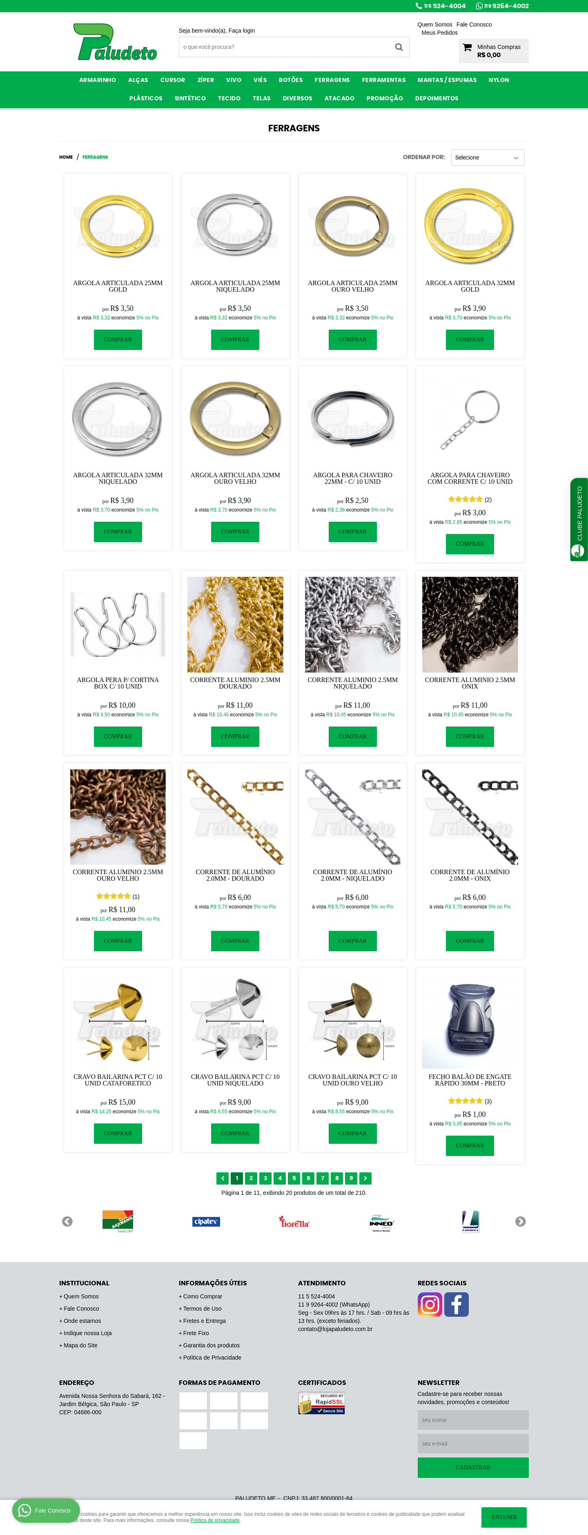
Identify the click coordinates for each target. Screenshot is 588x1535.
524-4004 (445, 6)
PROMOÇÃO (385, 99)
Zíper (206, 80)
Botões (291, 80)
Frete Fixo (196, 1333)
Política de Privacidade (212, 1357)
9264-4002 (506, 6)
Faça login (242, 30)
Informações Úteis (213, 1283)
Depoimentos (437, 99)
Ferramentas (384, 80)
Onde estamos (82, 1321)
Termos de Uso (202, 1308)
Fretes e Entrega (204, 1321)
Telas (262, 99)
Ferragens (332, 80)
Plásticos (146, 99)
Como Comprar (203, 1296)
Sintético (190, 99)
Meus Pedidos (440, 32)
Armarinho (97, 80)
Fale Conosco (474, 24)
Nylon (499, 80)
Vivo (233, 80)
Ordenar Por (423, 157)
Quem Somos (435, 24)
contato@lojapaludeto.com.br (335, 1329)
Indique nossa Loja (88, 1333)
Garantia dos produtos (211, 1345)
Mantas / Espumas (447, 80)
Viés (260, 80)
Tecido (229, 99)
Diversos (297, 99)
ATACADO (340, 99)
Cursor (172, 80)
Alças (138, 80)
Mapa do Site (81, 1345)
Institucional (84, 1283)
